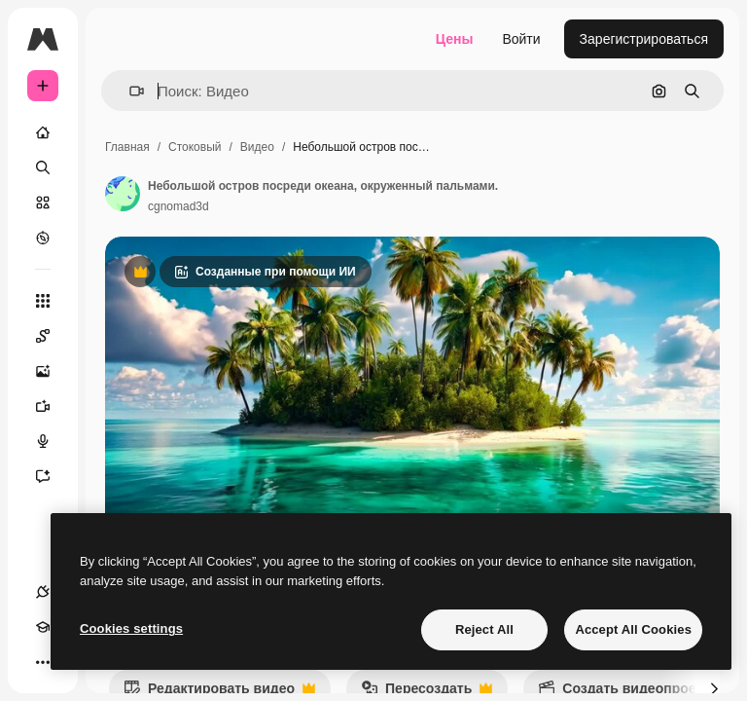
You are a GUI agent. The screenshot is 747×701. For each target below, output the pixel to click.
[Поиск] (42, 167)
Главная (127, 147)
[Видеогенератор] (52, 406)
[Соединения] (42, 592)
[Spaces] (52, 335)
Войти (521, 39)
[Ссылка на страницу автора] (122, 193)
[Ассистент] (52, 476)
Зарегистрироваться (644, 39)
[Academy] (42, 627)
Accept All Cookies (633, 629)
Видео (257, 147)
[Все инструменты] (42, 300)
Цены (455, 39)
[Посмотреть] (42, 237)
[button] (129, 91)
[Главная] (42, 132)
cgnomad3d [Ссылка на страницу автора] (178, 206)
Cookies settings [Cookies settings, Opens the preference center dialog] (131, 628)
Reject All (484, 629)
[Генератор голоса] (52, 441)
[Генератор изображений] (52, 371)
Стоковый (194, 147)
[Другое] (42, 662)
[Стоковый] (42, 202)
